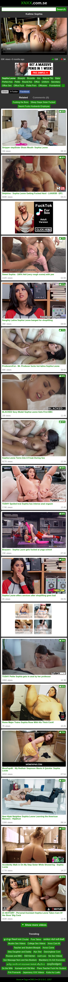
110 (55, 59)
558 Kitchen (29, 956)
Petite (17, 82)
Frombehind (54, 85)
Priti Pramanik (14, 972)
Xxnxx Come (48, 947)
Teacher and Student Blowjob (27, 947)
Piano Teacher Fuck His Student (51, 968)
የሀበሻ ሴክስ (41, 956)
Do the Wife (7, 968)
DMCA (33, 979)
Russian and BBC (14, 956)
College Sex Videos (36, 943)
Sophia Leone (8, 78)
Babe (57, 78)
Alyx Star (37, 952)
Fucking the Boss (20, 102)
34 (63, 59)
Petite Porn (31, 85)
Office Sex (7, 85)
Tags (26, 979)
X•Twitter (14, 92)
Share (5, 92)
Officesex (43, 85)
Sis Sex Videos (55, 956)
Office (37, 82)
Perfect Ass (7, 82)
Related (23, 97)
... (63, 85)
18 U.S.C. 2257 (45, 979)
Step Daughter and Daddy (19, 952)
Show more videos (34, 925)
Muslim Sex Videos (16, 943)
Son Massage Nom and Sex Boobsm (20, 960)
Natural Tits (48, 78)
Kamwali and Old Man (25, 968)
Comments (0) (41, 97)
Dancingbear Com (52, 952)
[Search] (29, 9)
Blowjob (21, 78)
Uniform (45, 82)
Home (19, 979)
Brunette (31, 78)
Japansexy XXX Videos (33, 972)
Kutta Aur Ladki (53, 972)
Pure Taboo (36, 939)
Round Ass (27, 82)
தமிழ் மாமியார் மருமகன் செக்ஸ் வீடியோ (26, 964)
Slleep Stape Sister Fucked (43, 102)
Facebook (24, 92)
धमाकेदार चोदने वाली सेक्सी (53, 939)
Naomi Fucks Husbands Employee (33, 106)
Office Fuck (19, 85)
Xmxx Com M (54, 943)
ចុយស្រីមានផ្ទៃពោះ (54, 964)
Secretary (55, 82)
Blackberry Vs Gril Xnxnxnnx (52, 960)
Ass (38, 78)
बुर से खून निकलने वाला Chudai (16, 939)
